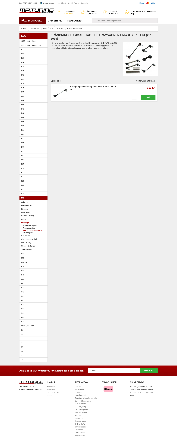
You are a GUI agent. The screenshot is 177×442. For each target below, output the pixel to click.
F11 (34, 172)
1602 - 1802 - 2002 (34, 41)
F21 (22, 189)
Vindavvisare (80, 435)
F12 (34, 177)
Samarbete (79, 418)
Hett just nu (25, 236)
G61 (22, 322)
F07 (34, 164)
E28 (34, 66)
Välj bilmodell (32, 20)
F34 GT (34, 262)
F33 (22, 258)
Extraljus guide (80, 395)
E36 (34, 88)
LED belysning (80, 407)
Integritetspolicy (53, 392)
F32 (22, 254)
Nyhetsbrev (79, 389)
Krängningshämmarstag (32, 230)
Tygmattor (79, 430)
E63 (34, 113)
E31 (22, 75)
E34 (34, 83)
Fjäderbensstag (29, 228)
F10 (34, 168)
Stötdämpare (28, 233)
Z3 (34, 355)
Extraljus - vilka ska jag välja (86, 398)
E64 (34, 117)
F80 (22, 279)
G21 (22, 292)
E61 (34, 109)
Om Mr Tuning (73, 3)
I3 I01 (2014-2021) (28, 326)
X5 (34, 347)
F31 (34, 198)
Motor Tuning (26, 243)
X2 (22, 338)
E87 (34, 139)
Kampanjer (74, 20)
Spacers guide (80, 421)
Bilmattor (24, 209)
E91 (34, 151)
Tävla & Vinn (80, 433)
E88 (34, 143)
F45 (22, 275)
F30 (34, 194)
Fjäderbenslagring (30, 225)
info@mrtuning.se (33, 389)
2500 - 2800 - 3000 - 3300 (34, 45)
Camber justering (27, 216)
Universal (56, 20)
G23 (22, 300)
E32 (22, 79)
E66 (34, 126)
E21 (34, 54)
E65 (34, 122)
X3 (34, 334)
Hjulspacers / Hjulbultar (30, 239)
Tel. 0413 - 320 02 (26, 386)
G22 (22, 296)
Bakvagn (34, 202)
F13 (34, 181)
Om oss (78, 386)
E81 (34, 130)
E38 (34, 92)
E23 (34, 58)
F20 (34, 185)
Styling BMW (80, 424)
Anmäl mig (149, 371)
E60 (34, 105)
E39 (34, 96)
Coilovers (24, 219)
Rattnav (78, 415)
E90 (34, 147)
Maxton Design (81, 412)
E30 (34, 71)
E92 (34, 155)
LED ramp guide (81, 409)
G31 (22, 313)
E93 (34, 160)
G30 (22, 309)
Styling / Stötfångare (28, 246)
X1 (34, 330)
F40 (22, 271)
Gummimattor (80, 404)
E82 (34, 134)
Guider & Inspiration (83, 401)
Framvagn (34, 223)
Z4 (34, 360)
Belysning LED (26, 206)
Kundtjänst (62, 3)
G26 (22, 305)
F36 (22, 266)
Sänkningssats (34, 249)
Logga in (84, 3)
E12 (34, 50)
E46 (34, 100)
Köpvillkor (51, 389)
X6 (22, 351)
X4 (34, 343)
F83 (22, 283)
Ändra (51, 3)
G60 (22, 317)
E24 (34, 62)
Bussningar (34, 212)
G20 (22, 288)
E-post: (22, 389)
